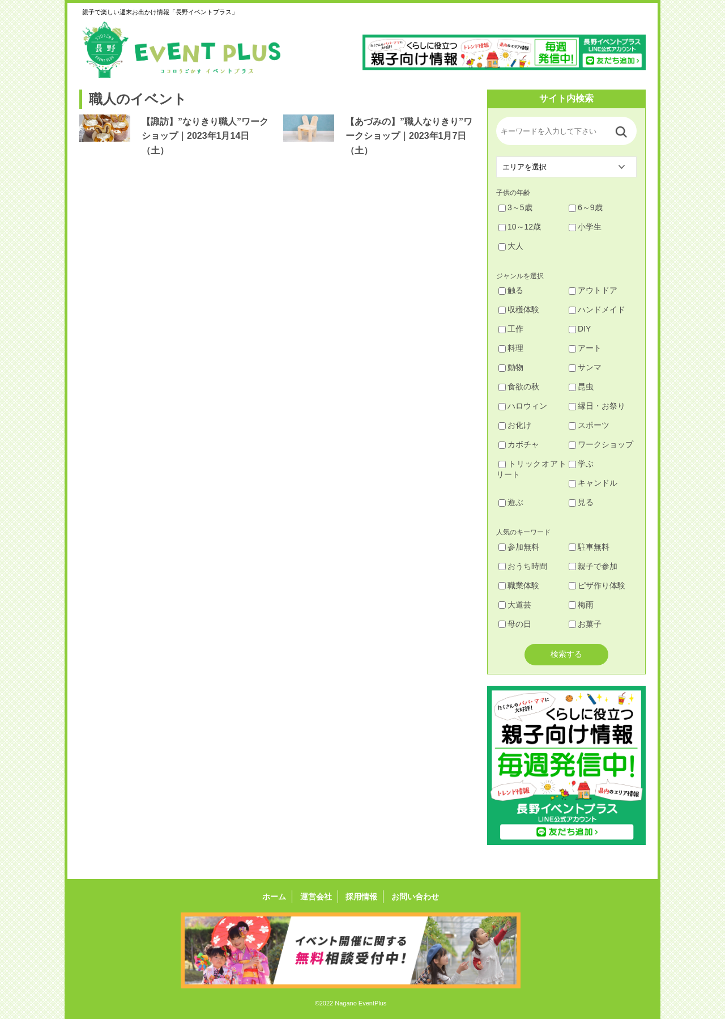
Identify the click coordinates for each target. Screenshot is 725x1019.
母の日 (514, 624)
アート (585, 348)
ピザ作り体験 (597, 585)
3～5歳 (515, 207)
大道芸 (514, 604)
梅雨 (581, 604)
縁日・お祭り (597, 405)
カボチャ (518, 444)
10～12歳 (519, 226)
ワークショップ (601, 444)
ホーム (274, 896)
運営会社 (316, 896)
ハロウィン (522, 405)
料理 (510, 348)
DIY (580, 328)
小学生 (585, 226)
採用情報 (361, 896)
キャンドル (593, 482)
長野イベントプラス (181, 50)
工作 (510, 328)
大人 (510, 245)
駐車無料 (589, 546)
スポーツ (589, 425)
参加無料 (518, 546)
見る (581, 502)
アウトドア (593, 290)
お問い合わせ (415, 896)
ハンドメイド (597, 309)
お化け (514, 425)
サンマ (585, 367)
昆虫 (581, 386)
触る (510, 290)
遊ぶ (510, 502)
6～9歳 (586, 207)
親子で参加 (593, 566)
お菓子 (585, 624)
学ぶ (581, 463)
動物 (510, 367)
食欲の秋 (518, 386)
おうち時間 (522, 566)
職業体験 (518, 585)
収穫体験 (518, 309)
